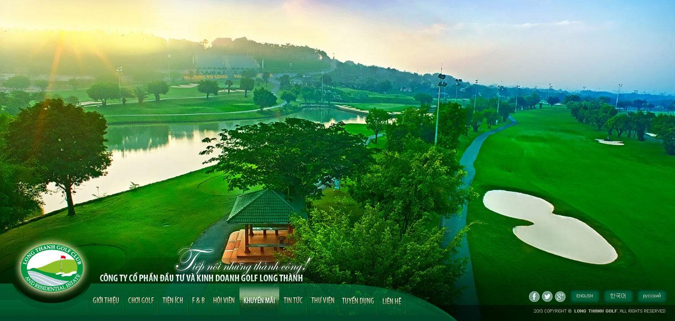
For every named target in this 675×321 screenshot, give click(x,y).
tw (547, 296)
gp (560, 296)
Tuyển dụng (358, 299)
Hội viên (224, 299)
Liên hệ (391, 300)
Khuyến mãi (259, 299)
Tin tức (293, 299)
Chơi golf (141, 299)
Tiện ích (173, 299)
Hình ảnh (323, 299)
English (585, 296)
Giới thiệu (106, 299)
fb (534, 296)
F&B (198, 299)
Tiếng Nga (652, 296)
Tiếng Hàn (618, 296)
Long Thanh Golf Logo (52, 268)
